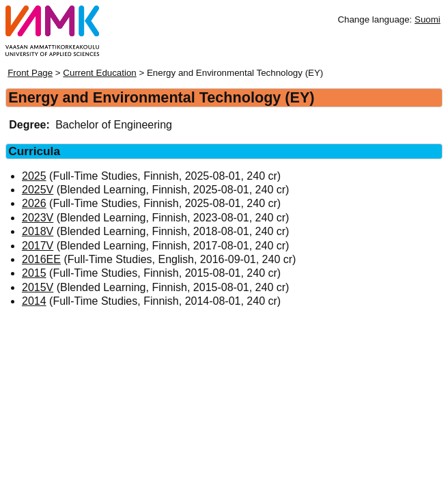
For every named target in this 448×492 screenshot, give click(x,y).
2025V (37, 189)
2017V (37, 245)
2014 (34, 301)
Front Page (30, 73)
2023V (37, 217)
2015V (37, 287)
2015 (34, 273)
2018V (37, 231)
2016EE (41, 259)
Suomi (427, 19)
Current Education (99, 73)
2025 (34, 176)
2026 (34, 203)
